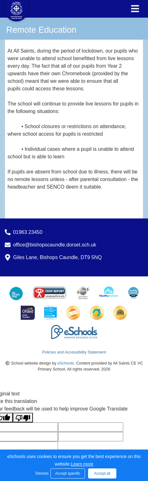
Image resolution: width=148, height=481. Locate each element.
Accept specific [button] (67, 473)
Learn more (82, 464)
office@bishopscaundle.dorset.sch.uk (54, 244)
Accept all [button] (102, 473)
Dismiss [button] (41, 473)
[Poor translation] (23, 417)
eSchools (65, 363)
